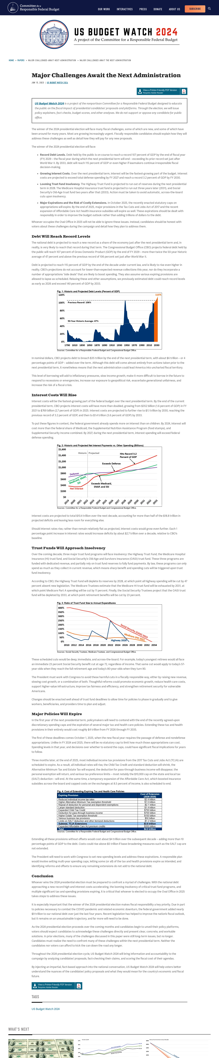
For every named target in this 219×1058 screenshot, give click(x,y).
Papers (20, 60)
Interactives (125, 9)
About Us (174, 9)
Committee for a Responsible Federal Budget (33, 7)
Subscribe (195, 9)
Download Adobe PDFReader (183, 91)
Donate (158, 9)
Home (11, 60)
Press (143, 9)
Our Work (104, 9)
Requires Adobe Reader (158, 91)
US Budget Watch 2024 (57, 82)
